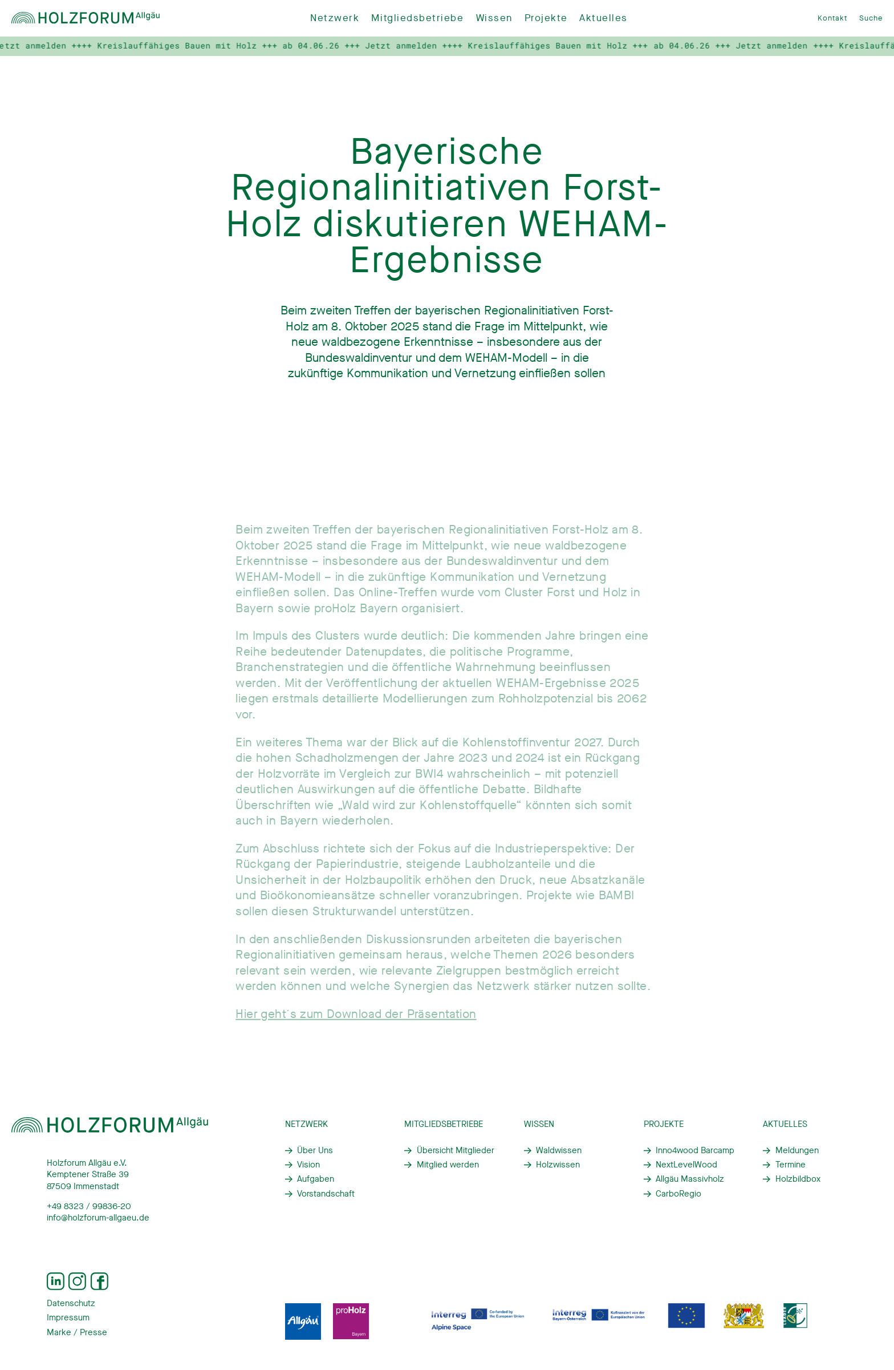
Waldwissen (559, 1150)
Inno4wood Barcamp (695, 1150)
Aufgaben (315, 1179)
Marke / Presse (77, 1332)
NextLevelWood (686, 1164)
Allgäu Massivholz (690, 1179)
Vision (308, 1164)
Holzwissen (558, 1164)
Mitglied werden (448, 1164)
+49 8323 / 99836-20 (89, 1206)
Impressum (68, 1317)
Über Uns (315, 1150)
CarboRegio (678, 1193)
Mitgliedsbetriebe (417, 18)
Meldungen (797, 1150)
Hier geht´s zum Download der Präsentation (355, 1019)
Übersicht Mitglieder (455, 1150)
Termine (790, 1164)
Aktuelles (603, 18)
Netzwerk (334, 18)
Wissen (494, 18)
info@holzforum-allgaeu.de (98, 1217)
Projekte (546, 18)
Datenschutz (71, 1303)
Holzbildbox (797, 1179)
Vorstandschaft (326, 1193)
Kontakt (832, 18)
